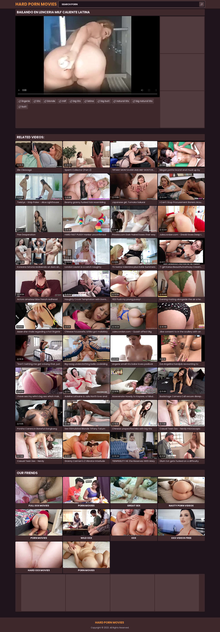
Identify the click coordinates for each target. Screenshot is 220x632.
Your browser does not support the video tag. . (87, 56)
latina (90, 101)
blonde (51, 101)
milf (64, 101)
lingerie (26, 101)
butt (24, 106)
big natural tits (144, 101)
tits (38, 101)
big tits (77, 101)
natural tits (122, 101)
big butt (105, 101)
